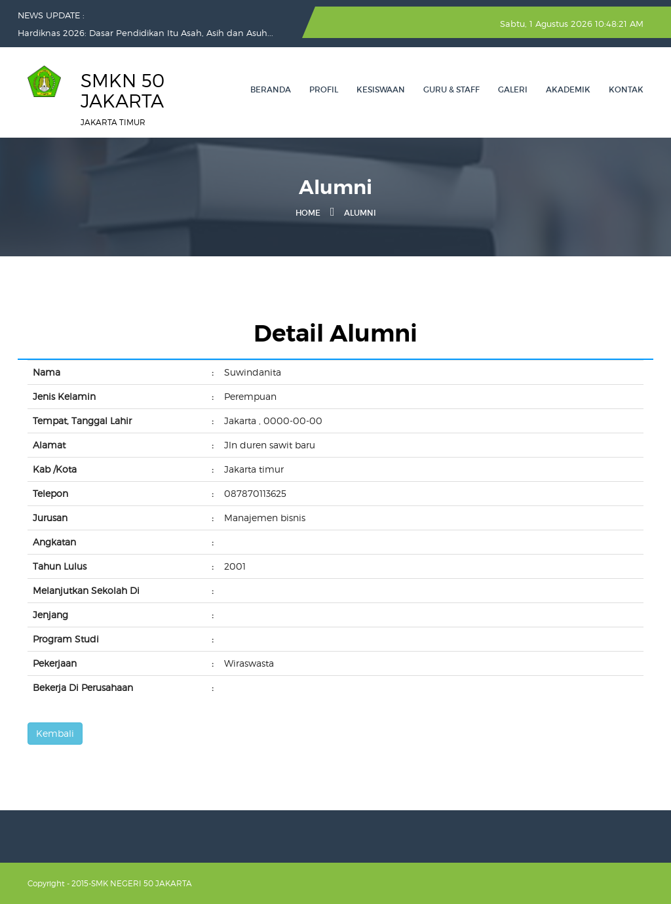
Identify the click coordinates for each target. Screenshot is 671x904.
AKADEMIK (568, 89)
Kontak (626, 89)
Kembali (55, 733)
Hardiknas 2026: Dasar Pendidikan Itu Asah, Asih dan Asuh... (145, 33)
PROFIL (323, 89)
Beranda (270, 89)
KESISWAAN (380, 89)
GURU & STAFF (451, 89)
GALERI (512, 89)
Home (308, 213)
